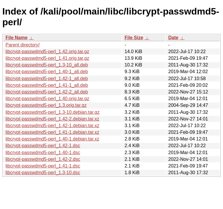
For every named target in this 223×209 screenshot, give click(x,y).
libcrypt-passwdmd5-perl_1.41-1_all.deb (47, 85)
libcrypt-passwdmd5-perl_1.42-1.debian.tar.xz (52, 125)
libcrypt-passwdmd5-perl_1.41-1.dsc (43, 165)
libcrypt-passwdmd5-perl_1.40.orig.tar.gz (47, 98)
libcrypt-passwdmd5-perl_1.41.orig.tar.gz (47, 58)
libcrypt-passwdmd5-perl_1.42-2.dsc (43, 159)
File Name (17, 37)
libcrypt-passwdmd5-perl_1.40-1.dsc (43, 152)
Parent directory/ (22, 44)
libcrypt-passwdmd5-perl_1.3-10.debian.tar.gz (53, 112)
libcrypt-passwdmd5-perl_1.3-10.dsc (43, 172)
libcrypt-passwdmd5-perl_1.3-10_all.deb (47, 64)
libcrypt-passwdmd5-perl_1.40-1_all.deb (47, 71)
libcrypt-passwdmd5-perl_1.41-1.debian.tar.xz (52, 132)
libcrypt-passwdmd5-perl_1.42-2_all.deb (47, 91)
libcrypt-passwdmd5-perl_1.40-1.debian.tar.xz (52, 138)
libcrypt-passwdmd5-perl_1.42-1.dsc (43, 145)
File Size (134, 37)
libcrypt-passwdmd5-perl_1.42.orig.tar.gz (47, 51)
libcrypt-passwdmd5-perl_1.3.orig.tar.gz (46, 105)
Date (173, 37)
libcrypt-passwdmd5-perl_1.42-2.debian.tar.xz (52, 118)
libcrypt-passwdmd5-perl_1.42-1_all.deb (47, 78)
